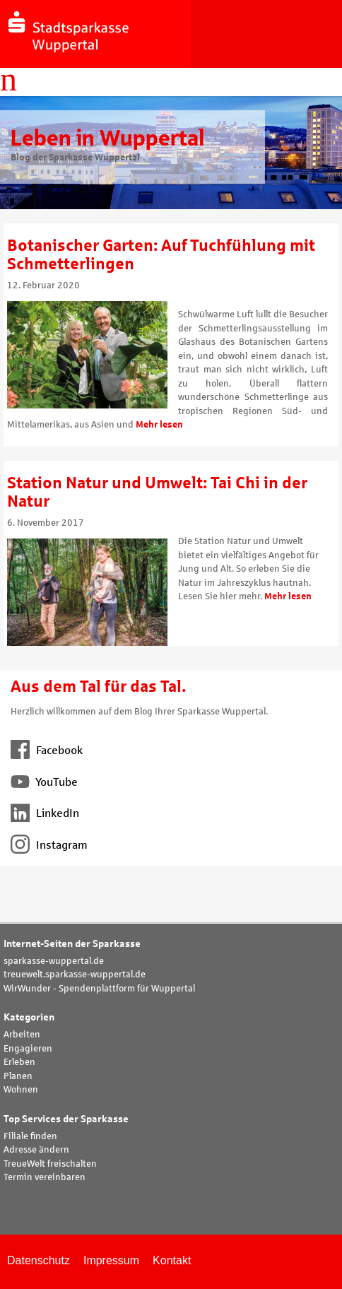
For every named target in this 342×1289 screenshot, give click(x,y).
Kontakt (172, 1260)
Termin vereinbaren (45, 1177)
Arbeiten (22, 1035)
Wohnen (21, 1090)
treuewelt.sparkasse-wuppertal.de (75, 974)
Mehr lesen (159, 425)
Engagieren (28, 1049)
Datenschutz (38, 1260)
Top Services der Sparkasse (66, 1119)
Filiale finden (30, 1136)
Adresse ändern (36, 1150)
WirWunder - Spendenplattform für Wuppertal (99, 989)
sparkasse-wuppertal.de (54, 961)
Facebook (47, 750)
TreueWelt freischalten (50, 1164)
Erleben (19, 1062)
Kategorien (29, 1017)
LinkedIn (45, 813)
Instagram (49, 845)
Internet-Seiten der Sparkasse (72, 943)
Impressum (111, 1260)
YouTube (44, 782)
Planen (18, 1076)
